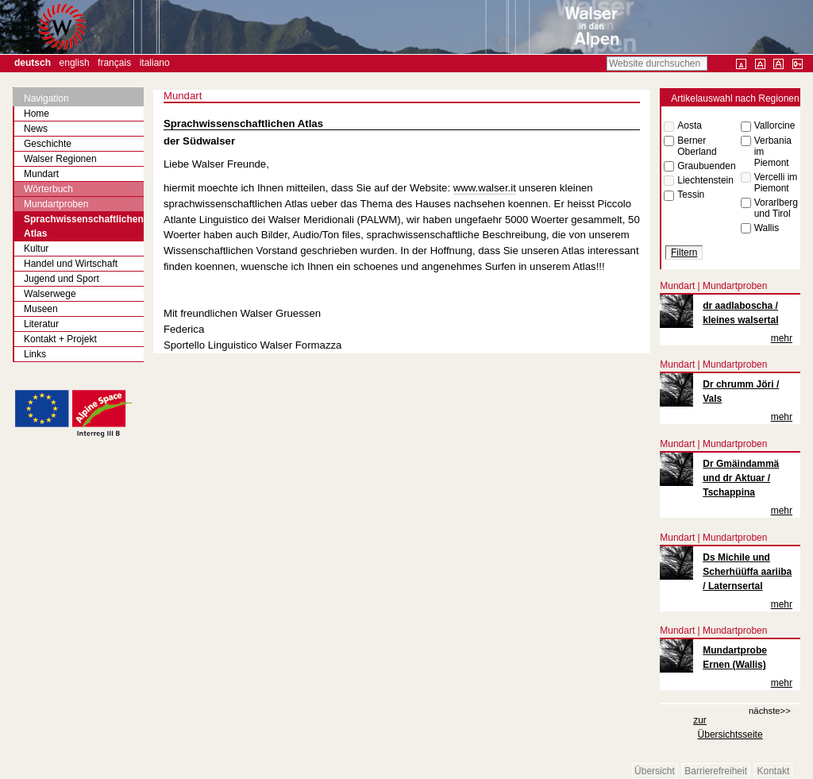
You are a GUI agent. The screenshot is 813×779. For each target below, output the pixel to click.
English (75, 62)
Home (36, 113)
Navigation (46, 98)
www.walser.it (484, 188)
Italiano (155, 62)
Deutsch (32, 62)
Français (114, 62)
